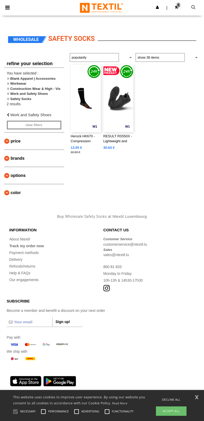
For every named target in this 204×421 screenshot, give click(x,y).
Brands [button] (18, 158)
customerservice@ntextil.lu (125, 244)
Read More (119, 403)
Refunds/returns (22, 266)
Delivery (16, 259)
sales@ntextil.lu (116, 255)
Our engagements (24, 280)
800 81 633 (112, 267)
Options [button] (18, 175)
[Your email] (29, 322)
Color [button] (16, 192)
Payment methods (24, 253)
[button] (157, 7)
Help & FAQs (20, 273)
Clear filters (34, 125)
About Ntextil (19, 239)
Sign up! (63, 322)
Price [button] (16, 141)
